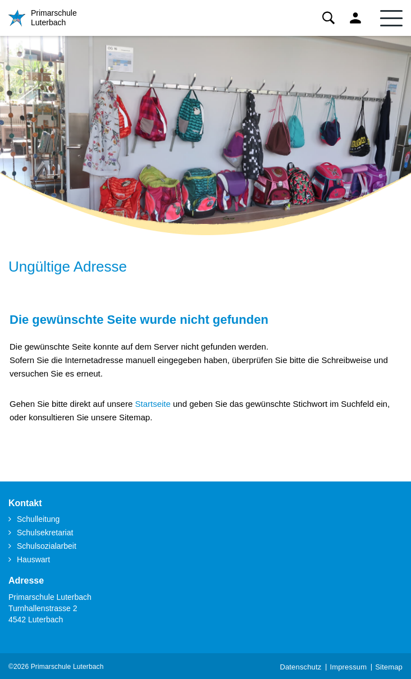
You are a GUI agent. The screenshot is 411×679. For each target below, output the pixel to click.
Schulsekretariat (45, 532)
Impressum (348, 667)
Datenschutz (300, 667)
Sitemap (389, 667)
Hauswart (33, 559)
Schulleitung (38, 519)
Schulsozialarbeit (46, 546)
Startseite (152, 404)
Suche (328, 18)
